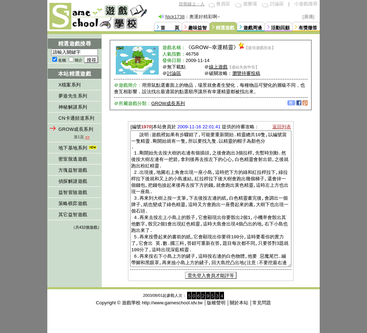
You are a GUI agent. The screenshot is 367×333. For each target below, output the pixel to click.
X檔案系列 (69, 84)
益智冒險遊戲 (72, 192)
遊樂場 (250, 3)
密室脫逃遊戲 (72, 159)
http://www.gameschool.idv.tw (172, 329)
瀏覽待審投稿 (246, 73)
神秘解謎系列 (72, 107)
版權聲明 (216, 329)
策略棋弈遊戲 (72, 203)
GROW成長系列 (75, 129)
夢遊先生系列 (72, 96)
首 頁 (170, 27)
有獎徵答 (308, 27)
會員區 (223, 3)
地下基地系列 (78, 148)
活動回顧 (280, 27)
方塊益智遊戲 (72, 170)
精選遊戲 (225, 27)
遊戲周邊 (252, 27)
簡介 (78, 60)
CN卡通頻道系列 (76, 118)
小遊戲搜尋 (306, 3)
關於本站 (239, 329)
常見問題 (261, 329)
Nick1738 (175, 16)
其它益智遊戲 (72, 214)
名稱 (62, 60)
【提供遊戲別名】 (260, 48)
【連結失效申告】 (243, 67)
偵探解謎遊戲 (72, 181)
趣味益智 (197, 27)
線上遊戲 (218, 67)
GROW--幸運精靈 (212, 47)
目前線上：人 (192, 3)
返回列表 (281, 126)
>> (87, 137)
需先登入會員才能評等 (210, 302)
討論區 (277, 3)
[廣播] (308, 16)
